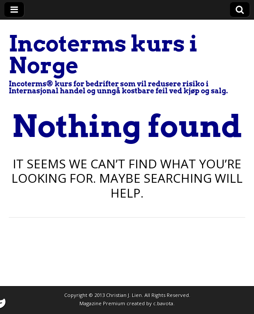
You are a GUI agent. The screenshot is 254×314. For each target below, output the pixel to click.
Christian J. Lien (124, 295)
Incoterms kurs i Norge (103, 54)
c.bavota (163, 303)
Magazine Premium (102, 303)
